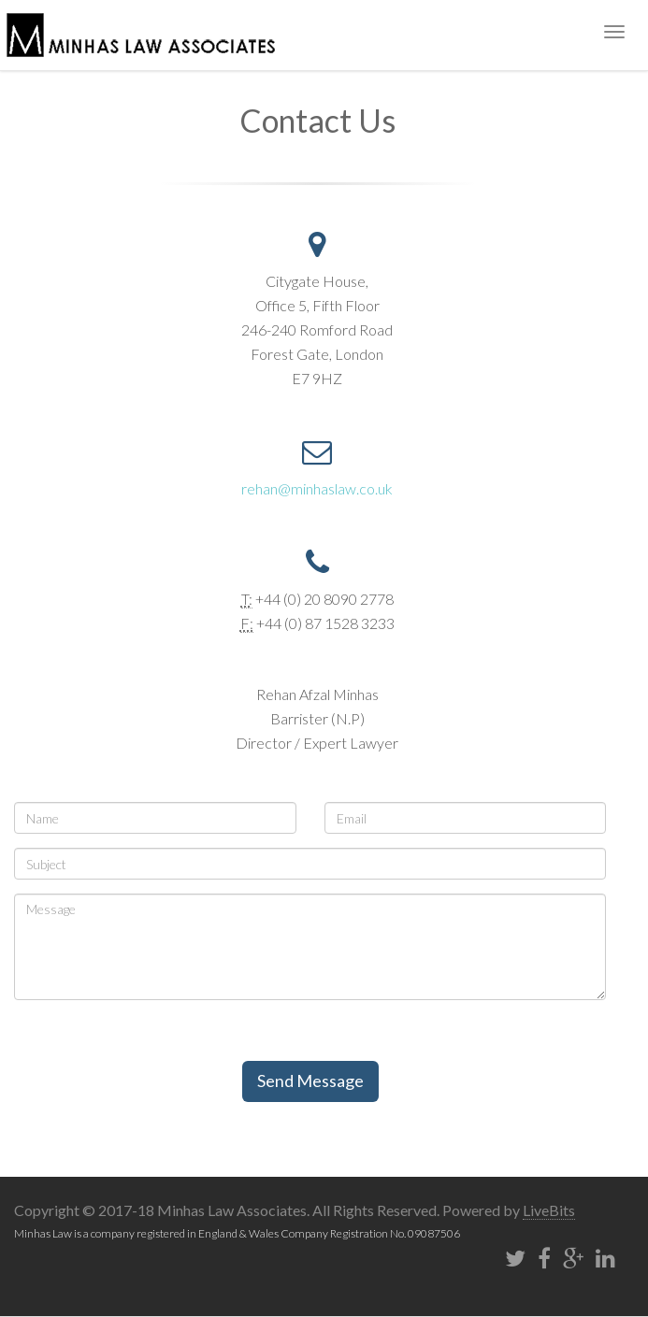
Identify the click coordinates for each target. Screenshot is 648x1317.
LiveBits (549, 1210)
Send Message (310, 1080)
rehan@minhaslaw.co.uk (317, 488)
